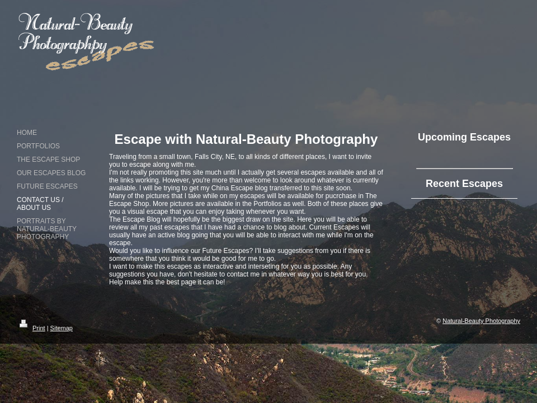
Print (31, 328)
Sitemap (61, 328)
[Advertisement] (401, 73)
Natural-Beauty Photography (481, 320)
